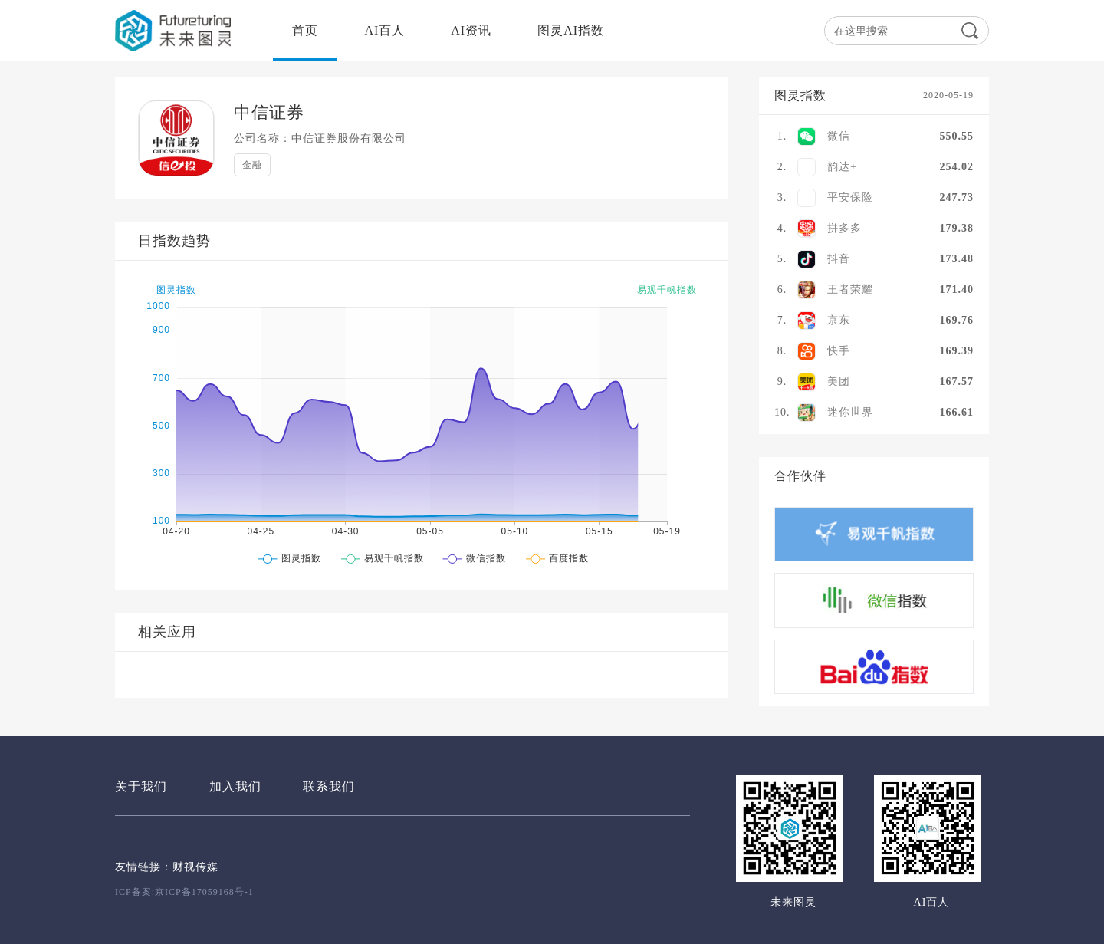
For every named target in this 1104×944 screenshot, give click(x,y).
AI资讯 (471, 30)
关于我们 (141, 786)
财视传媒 (195, 867)
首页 (305, 30)
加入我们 (235, 786)
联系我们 (329, 786)
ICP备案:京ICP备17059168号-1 (184, 891)
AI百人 (384, 30)
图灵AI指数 (570, 30)
